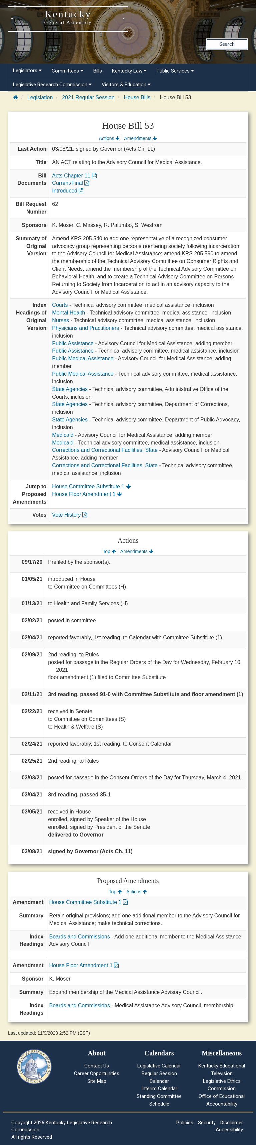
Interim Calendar (159, 1089)
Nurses (60, 320)
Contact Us (96, 1066)
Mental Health (68, 312)
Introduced (67, 191)
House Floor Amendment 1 (87, 494)
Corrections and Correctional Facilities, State (105, 450)
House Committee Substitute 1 (91, 486)
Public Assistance (73, 343)
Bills (97, 71)
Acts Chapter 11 (74, 175)
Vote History (69, 515)
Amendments (140, 138)
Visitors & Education (126, 85)
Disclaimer (231, 1123)
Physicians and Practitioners (85, 328)
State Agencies (70, 389)
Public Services (175, 71)
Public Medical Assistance (82, 358)
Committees (67, 71)
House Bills (137, 97)
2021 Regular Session (88, 97)
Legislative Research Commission (52, 85)
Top (109, 551)
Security (207, 1123)
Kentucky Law (129, 71)
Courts (60, 305)
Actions (109, 138)
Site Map (96, 1081)
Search (227, 44)
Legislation (40, 97)
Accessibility (229, 1130)
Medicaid (62, 435)
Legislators (27, 71)
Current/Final (70, 183)
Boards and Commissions (79, 936)
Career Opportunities (96, 1073)
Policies (184, 1123)
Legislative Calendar (159, 1066)
